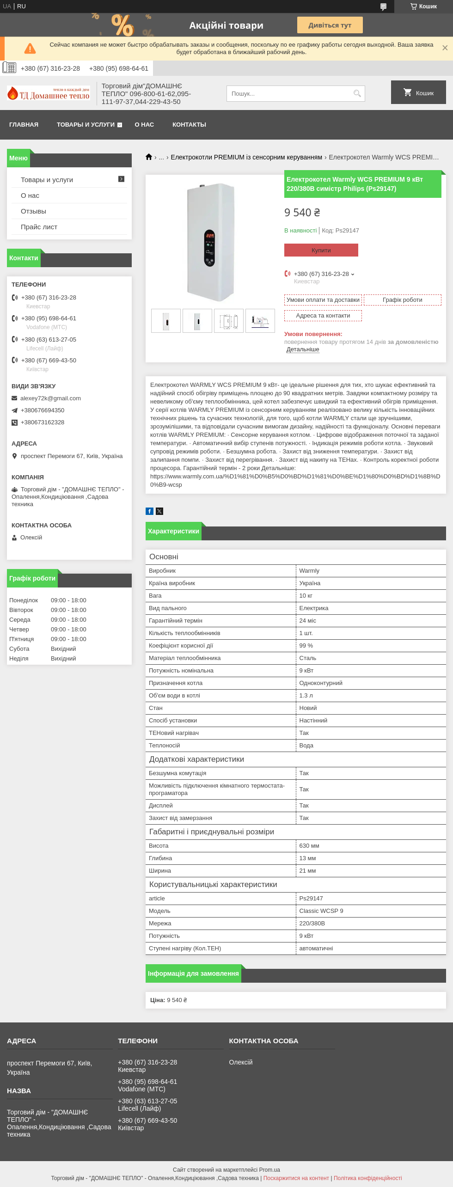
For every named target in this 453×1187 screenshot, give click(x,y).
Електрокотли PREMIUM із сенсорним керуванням (246, 157)
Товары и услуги (86, 124)
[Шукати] (357, 94)
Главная (23, 124)
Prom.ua (269, 1170)
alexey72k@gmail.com (50, 398)
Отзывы (33, 211)
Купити (321, 250)
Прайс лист (39, 227)
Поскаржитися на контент (296, 1178)
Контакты (189, 124)
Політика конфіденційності (368, 1178)
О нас (144, 124)
